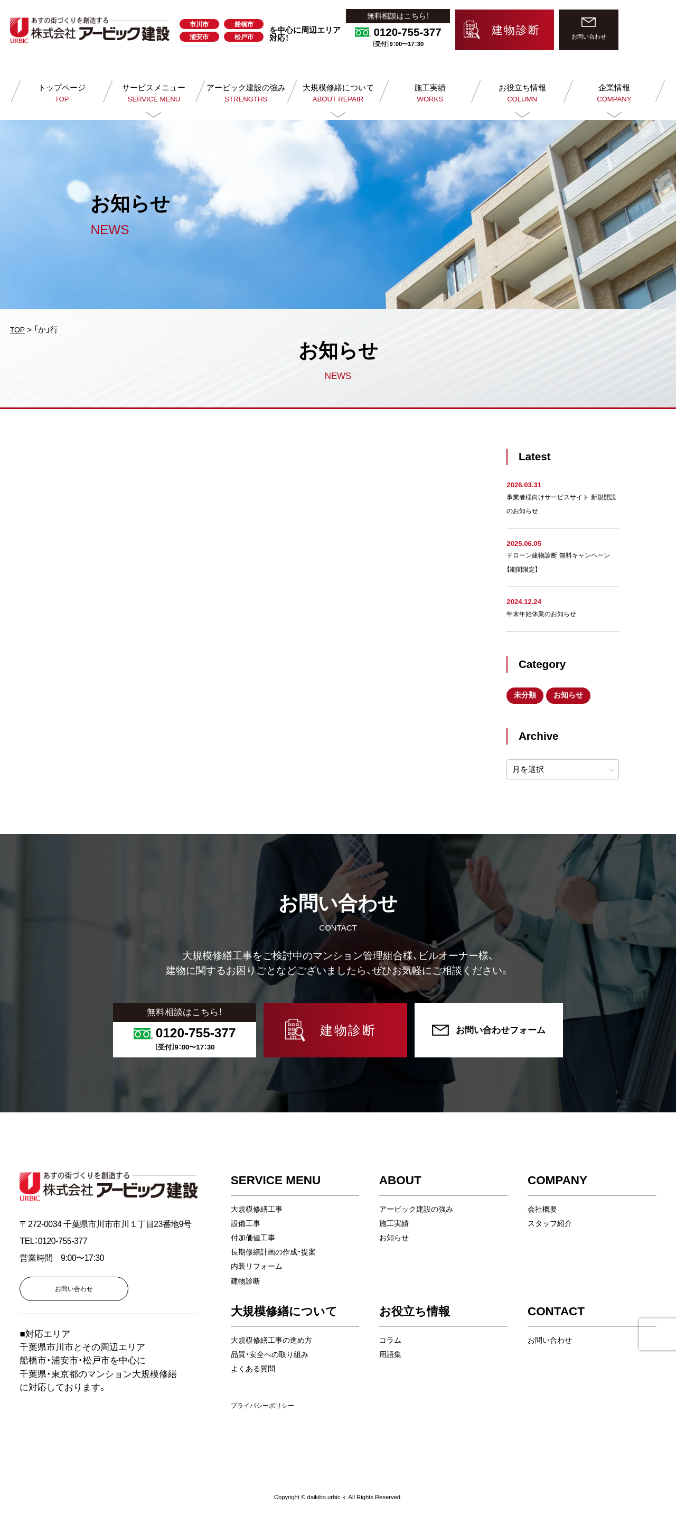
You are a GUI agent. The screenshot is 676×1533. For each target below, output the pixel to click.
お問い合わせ (551, 1340)
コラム (391, 1340)
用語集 (391, 1355)
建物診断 (246, 1281)
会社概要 (543, 1209)
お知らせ (572, 695)
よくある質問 (254, 1369)
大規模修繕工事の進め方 (274, 1340)
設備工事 (246, 1224)
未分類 (526, 695)
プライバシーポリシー (265, 1406)
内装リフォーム (258, 1266)
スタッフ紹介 (551, 1224)
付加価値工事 (254, 1238)
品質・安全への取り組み (272, 1355)
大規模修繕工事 (258, 1209)
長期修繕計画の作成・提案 (276, 1252)
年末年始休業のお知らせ (544, 614)
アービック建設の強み (418, 1209)
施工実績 (395, 1224)
